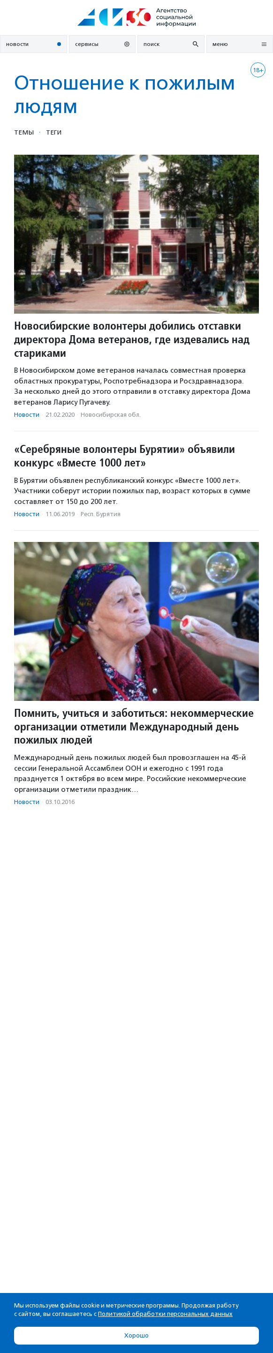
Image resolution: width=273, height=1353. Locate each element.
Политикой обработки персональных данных (165, 1313)
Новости (26, 414)
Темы (24, 132)
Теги (53, 132)
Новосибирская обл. (111, 414)
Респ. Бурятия (101, 514)
